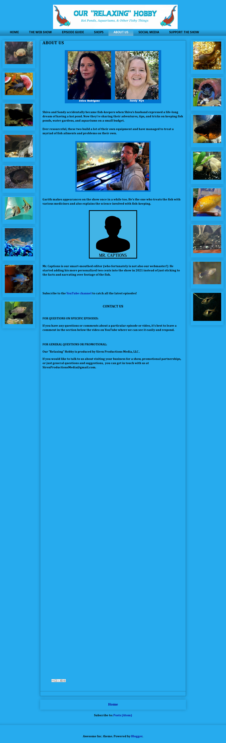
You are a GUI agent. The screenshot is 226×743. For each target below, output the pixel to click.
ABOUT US (121, 32)
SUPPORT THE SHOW (184, 32)
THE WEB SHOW (40, 32)
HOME (14, 32)
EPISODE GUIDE (73, 32)
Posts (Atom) (122, 715)
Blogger (137, 736)
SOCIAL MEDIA (148, 32)
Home (113, 704)
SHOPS (99, 32)
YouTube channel (79, 293)
